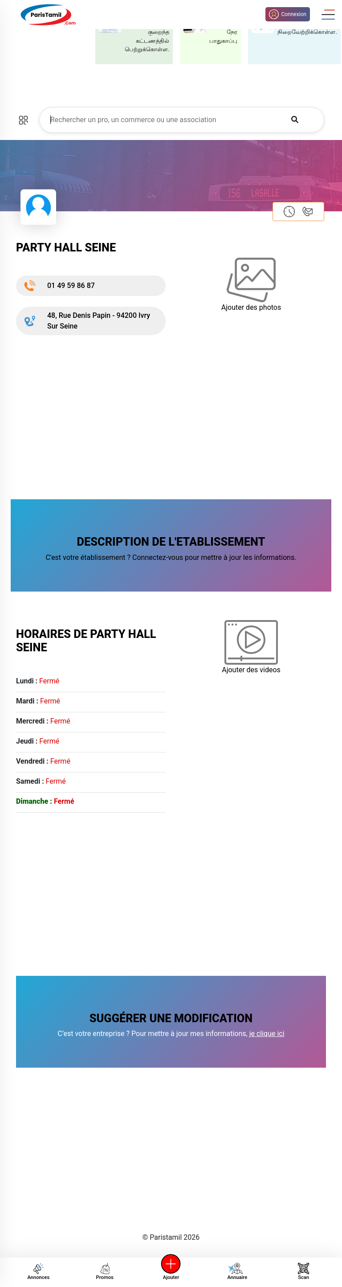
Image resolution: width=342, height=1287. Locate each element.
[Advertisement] (171, 415)
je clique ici (267, 1033)
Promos (105, 1271)
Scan (303, 1271)
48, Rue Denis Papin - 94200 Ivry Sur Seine (86, 320)
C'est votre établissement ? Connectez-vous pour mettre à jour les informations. (170, 557)
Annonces (38, 1271)
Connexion (287, 14)
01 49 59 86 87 (59, 285)
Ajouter (171, 1271)
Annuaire (236, 1271)
